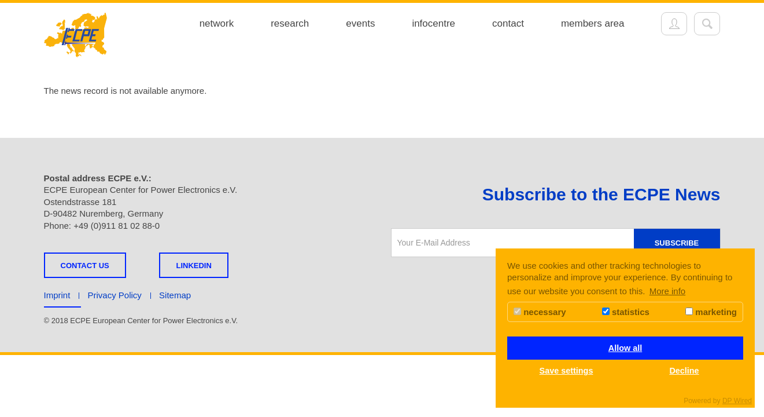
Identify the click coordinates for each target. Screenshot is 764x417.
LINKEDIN (193, 265)
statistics (625, 312)
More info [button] (667, 291)
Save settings (566, 370)
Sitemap (175, 295)
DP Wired (737, 401)
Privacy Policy (115, 295)
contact (508, 23)
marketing (711, 312)
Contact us (85, 265)
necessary (540, 312)
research (290, 23)
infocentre (433, 23)
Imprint (57, 295)
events (360, 23)
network (217, 23)
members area (593, 23)
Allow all (625, 348)
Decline (684, 370)
